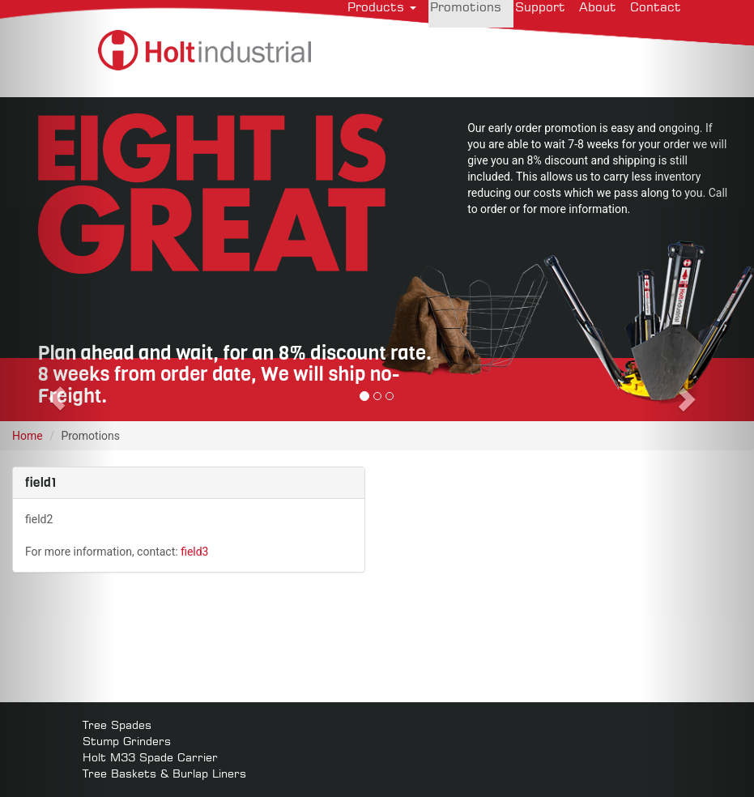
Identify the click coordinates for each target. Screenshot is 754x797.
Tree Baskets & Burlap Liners (164, 773)
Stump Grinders (127, 741)
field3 (194, 551)
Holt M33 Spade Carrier (150, 757)
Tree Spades (117, 724)
